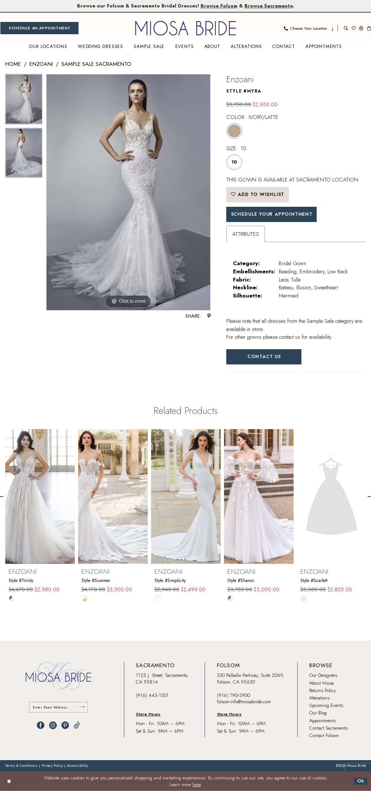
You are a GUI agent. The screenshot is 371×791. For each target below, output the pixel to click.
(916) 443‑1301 (152, 695)
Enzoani (41, 64)
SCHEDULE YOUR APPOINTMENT (272, 214)
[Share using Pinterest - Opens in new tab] (209, 316)
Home (13, 64)
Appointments (322, 720)
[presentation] (40, 496)
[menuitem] (39, 28)
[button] (361, 28)
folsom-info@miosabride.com (244, 701)
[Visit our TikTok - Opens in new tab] (77, 725)
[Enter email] (58, 707)
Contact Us (264, 356)
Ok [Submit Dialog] (361, 781)
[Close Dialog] (9, 781)
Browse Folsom (219, 5)
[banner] (185, 28)
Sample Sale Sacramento (96, 64)
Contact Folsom (324, 735)
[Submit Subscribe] (82, 707)
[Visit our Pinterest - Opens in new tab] (65, 725)
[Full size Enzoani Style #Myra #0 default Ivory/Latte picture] (128, 192)
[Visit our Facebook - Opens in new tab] (40, 725)
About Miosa (321, 683)
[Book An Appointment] (39, 28)
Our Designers (323, 675)
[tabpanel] (24, 101)
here (196, 784)
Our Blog (318, 712)
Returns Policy (322, 690)
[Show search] (346, 28)
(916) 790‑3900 (233, 695)
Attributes (245, 234)
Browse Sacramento (268, 5)
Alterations (319, 697)
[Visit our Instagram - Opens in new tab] (53, 725)
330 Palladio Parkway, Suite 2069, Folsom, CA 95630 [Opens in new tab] (250, 678)
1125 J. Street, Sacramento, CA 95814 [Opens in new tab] (162, 678)
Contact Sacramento (328, 727)
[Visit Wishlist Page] (354, 28)
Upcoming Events (326, 705)
